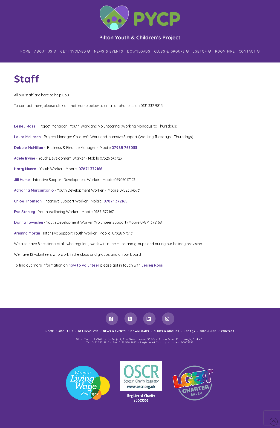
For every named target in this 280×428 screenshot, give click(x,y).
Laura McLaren (27, 136)
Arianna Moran (27, 233)
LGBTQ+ (189, 331)
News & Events (114, 331)
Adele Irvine (24, 158)
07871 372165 (115, 201)
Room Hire (208, 331)
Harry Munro (25, 168)
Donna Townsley (28, 222)
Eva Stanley (24, 211)
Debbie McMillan (28, 147)
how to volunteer (84, 265)
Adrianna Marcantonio (34, 190)
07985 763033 (124, 147)
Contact (227, 331)
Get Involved (88, 331)
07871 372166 (90, 168)
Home (50, 331)
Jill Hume (22, 179)
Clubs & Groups (166, 331)
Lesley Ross (24, 126)
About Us (65, 331)
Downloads (139, 331)
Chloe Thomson (28, 201)
